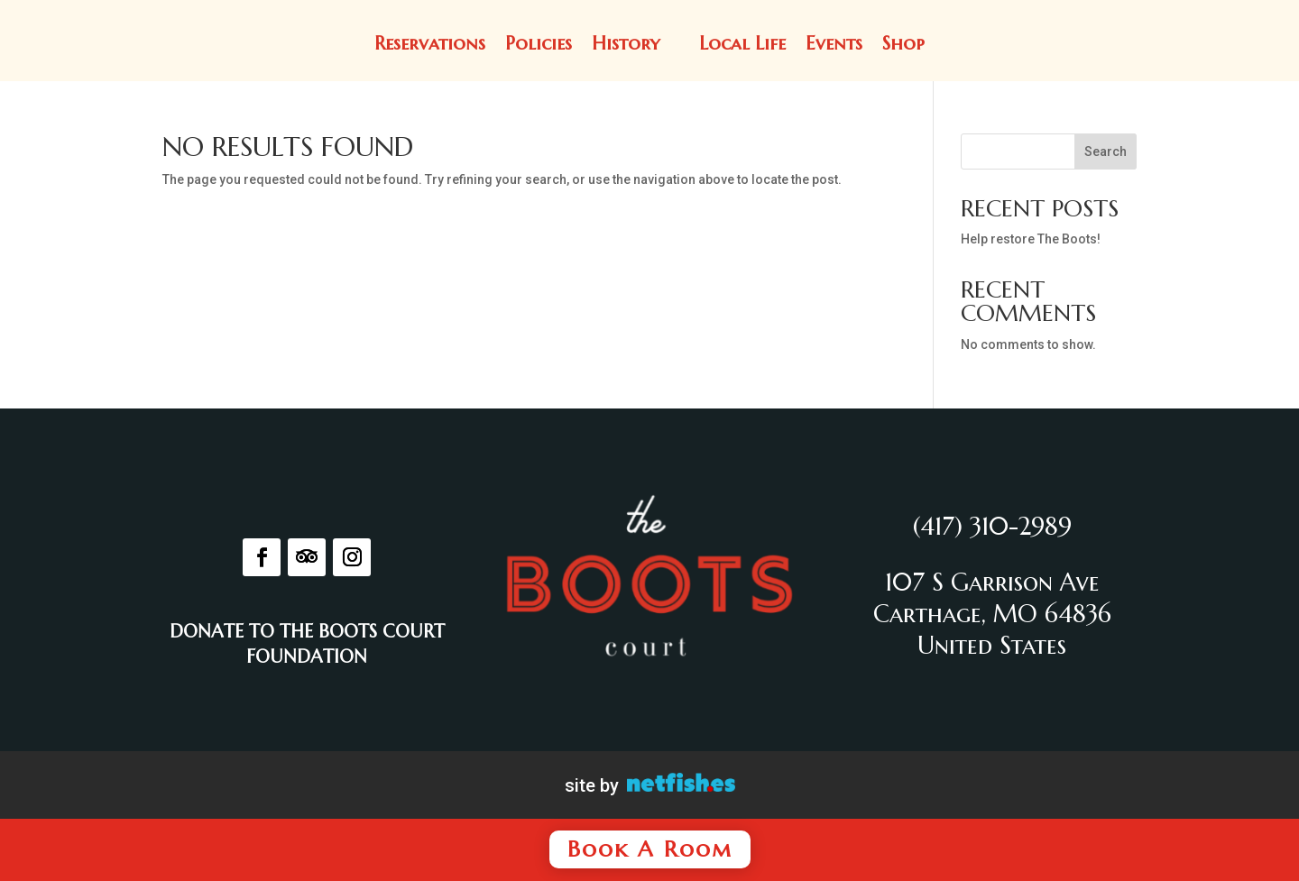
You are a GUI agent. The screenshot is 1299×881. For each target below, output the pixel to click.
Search (1105, 151)
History (625, 43)
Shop (903, 43)
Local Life (742, 43)
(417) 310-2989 (992, 526)
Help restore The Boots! (1031, 239)
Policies (538, 43)
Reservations (429, 43)
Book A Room (649, 849)
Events (834, 43)
